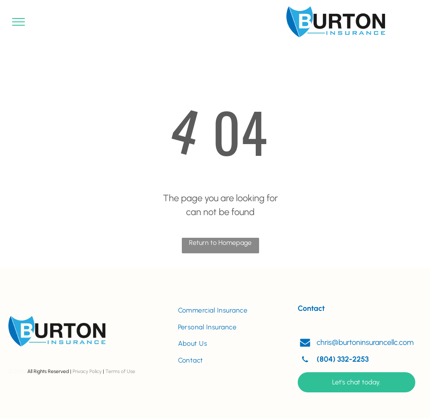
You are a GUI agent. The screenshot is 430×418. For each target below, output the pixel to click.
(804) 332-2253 (343, 359)
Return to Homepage (220, 243)
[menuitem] (229, 310)
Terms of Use (120, 371)
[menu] (18, 22)
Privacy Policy (87, 371)
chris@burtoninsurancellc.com (365, 342)
